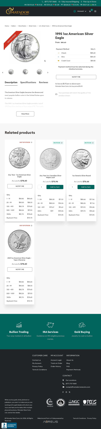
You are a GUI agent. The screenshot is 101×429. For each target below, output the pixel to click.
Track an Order (56, 363)
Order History (56, 366)
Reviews (43, 82)
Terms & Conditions (39, 370)
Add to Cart (55, 187)
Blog (68, 363)
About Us (69, 360)
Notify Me (76, 77)
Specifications (28, 82)
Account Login (56, 360)
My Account (36, 363)
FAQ (68, 366)
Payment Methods (73, 370)
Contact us (36, 360)
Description (11, 82)
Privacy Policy (37, 366)
